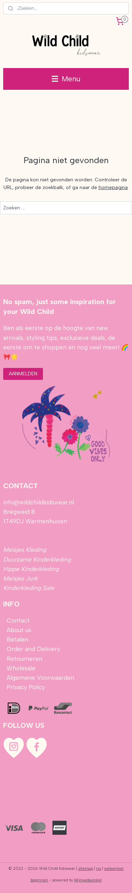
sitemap (85, 868)
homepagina (113, 187)
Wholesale (21, 668)
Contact (18, 620)
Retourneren (24, 658)
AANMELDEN (23, 374)
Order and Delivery (33, 648)
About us (19, 629)
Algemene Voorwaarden (40, 677)
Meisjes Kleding (24, 549)
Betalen (16, 639)
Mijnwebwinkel (88, 880)
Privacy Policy (26, 687)
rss (98, 868)
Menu (66, 78)
